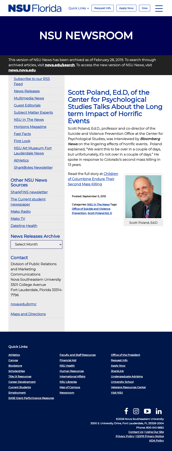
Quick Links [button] (78, 8)
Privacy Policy (125, 436)
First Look (22, 141)
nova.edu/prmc (23, 304)
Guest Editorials (27, 105)
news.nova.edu (22, 70)
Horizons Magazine (30, 127)
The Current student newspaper (28, 202)
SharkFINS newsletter (29, 192)
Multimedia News (29, 98)
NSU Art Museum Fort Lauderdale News (33, 150)
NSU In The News (29, 120)
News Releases (27, 91)
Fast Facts (22, 134)
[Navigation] (159, 8)
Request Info (102, 8)
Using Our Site (154, 432)
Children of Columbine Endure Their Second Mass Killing (93, 179)
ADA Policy (156, 440)
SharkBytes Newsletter (33, 168)
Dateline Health (24, 226)
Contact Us (135, 432)
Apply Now (126, 8)
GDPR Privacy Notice (150, 436)
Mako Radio (21, 212)
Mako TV (18, 219)
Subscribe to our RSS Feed (32, 81)
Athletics (21, 160)
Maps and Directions (28, 314)
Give (144, 8)
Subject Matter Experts (33, 112)
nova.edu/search (60, 65)
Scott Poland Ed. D (100, 213)
